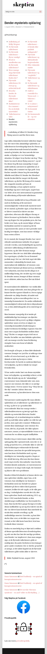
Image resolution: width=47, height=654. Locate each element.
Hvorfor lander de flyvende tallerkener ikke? (13, 96)
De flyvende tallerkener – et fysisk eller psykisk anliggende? (33, 46)
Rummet (19, 27)
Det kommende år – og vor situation (34, 116)
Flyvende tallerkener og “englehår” (33, 72)
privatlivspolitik (22, 641)
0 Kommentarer (28, 27)
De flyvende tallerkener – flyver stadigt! (14, 54)
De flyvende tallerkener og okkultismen (33, 85)
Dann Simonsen (11, 576)
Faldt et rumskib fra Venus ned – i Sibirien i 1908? (33, 96)
